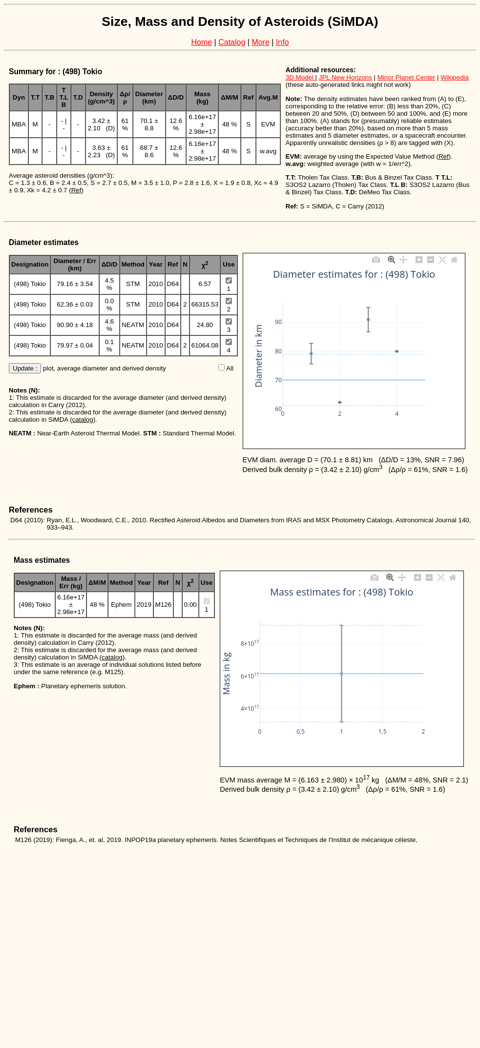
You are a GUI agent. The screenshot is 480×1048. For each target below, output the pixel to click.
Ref (76, 190)
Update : (25, 368)
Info (282, 42)
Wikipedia (454, 77)
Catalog (231, 42)
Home (201, 42)
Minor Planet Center (406, 77)
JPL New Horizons (345, 77)
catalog (82, 419)
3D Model (300, 77)
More (260, 42)
